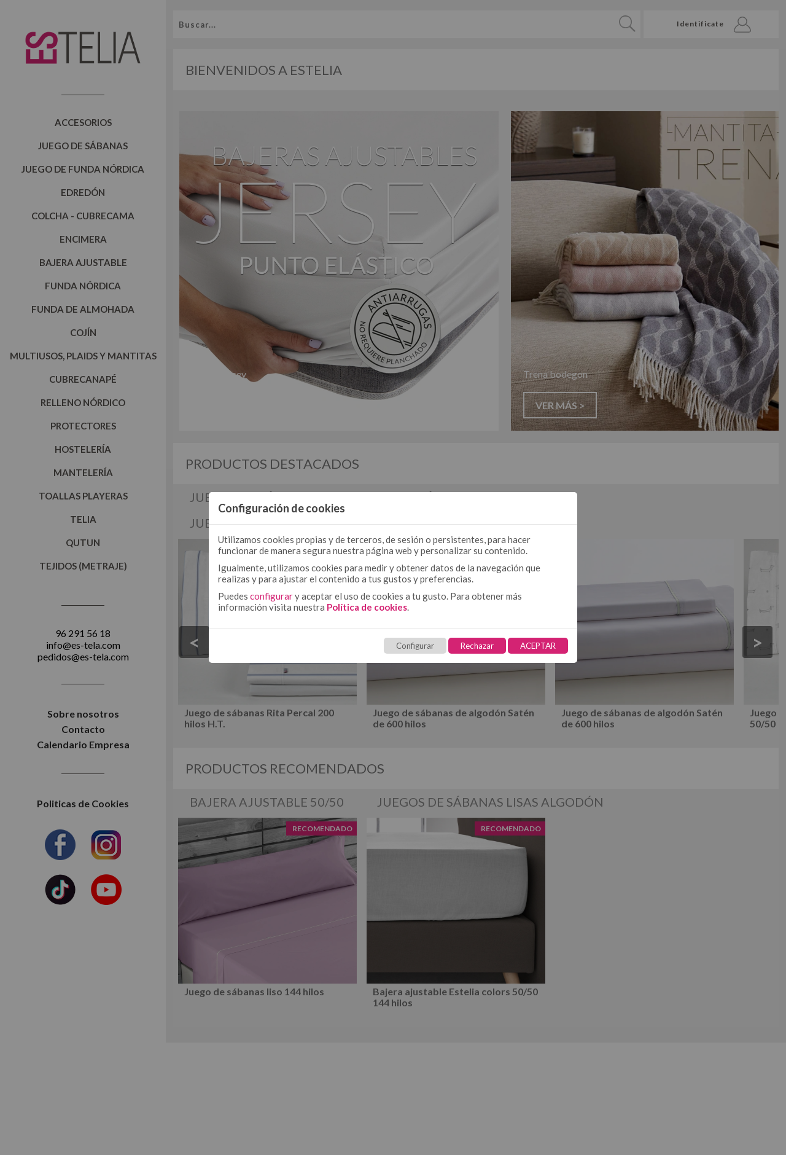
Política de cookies (367, 607)
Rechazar (477, 646)
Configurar (415, 646)
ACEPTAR (538, 646)
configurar (271, 595)
